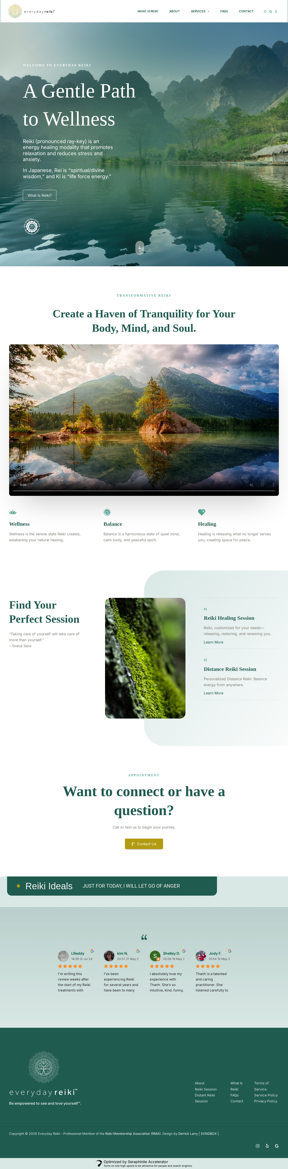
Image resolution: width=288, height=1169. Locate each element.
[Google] (270, 11)
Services (200, 11)
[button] (207, 11)
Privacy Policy (265, 1101)
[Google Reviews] (277, 1146)
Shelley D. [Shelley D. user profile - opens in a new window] (171, 953)
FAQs (224, 11)
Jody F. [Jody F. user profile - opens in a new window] (215, 953)
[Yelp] (276, 11)
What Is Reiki (147, 11)
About (174, 11)
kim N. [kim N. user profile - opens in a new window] (122, 953)
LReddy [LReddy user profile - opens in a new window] (77, 953)
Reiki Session (206, 1089)
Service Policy (266, 1095)
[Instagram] (265, 11)
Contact (246, 11)
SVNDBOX (209, 1133)
